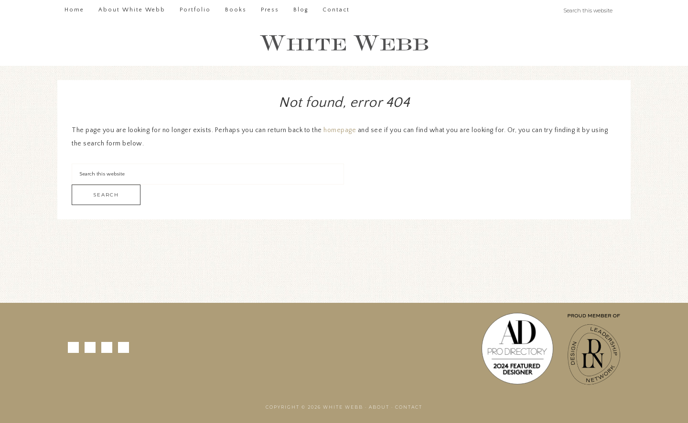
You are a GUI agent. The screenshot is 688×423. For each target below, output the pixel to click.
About (379, 407)
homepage (339, 130)
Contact (408, 407)
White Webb (344, 43)
